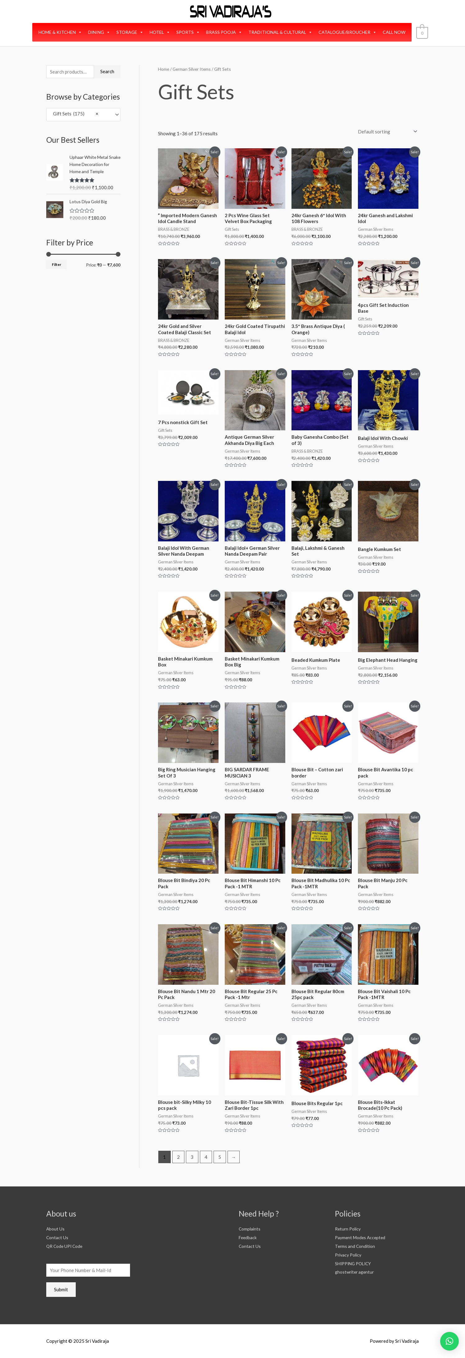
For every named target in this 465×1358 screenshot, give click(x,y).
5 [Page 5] (219, 1157)
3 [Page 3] (192, 1157)
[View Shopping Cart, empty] (422, 32)
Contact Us (57, 1237)
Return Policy (349, 1228)
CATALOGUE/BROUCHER (349, 32)
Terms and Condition (356, 1246)
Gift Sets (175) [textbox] (74, 114)
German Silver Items (192, 69)
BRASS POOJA (226, 32)
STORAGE (131, 32)
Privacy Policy (350, 1254)
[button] (449, 1341)
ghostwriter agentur (356, 1272)
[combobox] (83, 114)
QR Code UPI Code (65, 1246)
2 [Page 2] (178, 1157)
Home (163, 69)
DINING (101, 32)
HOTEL (161, 32)
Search (107, 71)
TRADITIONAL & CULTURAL (282, 32)
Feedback (248, 1237)
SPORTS (189, 32)
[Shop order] (386, 132)
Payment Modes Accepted (362, 1237)
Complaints (250, 1228)
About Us (55, 1228)
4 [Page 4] (206, 1157)
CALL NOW (395, 32)
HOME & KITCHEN (62, 32)
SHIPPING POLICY (355, 1263)
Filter (56, 264)
